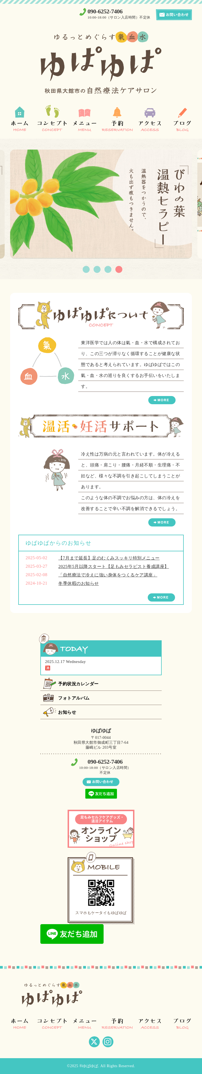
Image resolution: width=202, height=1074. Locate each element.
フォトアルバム (74, 698)
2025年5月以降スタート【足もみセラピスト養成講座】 (113, 566)
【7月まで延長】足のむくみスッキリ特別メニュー (109, 558)
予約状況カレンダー (78, 684)
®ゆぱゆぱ (88, 1066)
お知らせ (67, 712)
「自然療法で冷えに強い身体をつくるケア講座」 (107, 575)
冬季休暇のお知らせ (78, 583)
